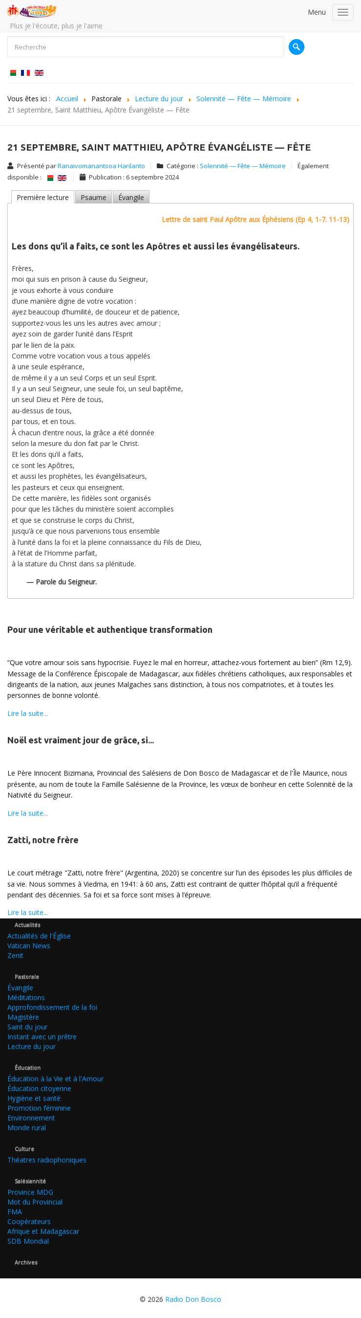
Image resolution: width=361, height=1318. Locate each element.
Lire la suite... (27, 713)
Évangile (131, 197)
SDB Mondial (28, 1241)
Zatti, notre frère (43, 840)
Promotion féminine (39, 1108)
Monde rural (26, 1127)
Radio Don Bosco (193, 1299)
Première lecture (43, 197)
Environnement (31, 1117)
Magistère (23, 1017)
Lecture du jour (31, 1046)
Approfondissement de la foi (52, 1007)
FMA (14, 1211)
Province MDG (30, 1192)
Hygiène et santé (34, 1098)
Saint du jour (27, 1026)
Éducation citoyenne (39, 1088)
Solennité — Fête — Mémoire (243, 165)
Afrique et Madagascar (43, 1231)
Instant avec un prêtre (42, 1036)
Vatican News (28, 945)
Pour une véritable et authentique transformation (109, 629)
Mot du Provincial (35, 1201)
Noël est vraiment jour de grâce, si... (80, 740)
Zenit (15, 955)
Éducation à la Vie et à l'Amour (55, 1078)
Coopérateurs (29, 1221)
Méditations (26, 997)
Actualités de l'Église (39, 935)
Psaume (93, 197)
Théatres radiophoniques (46, 1159)
